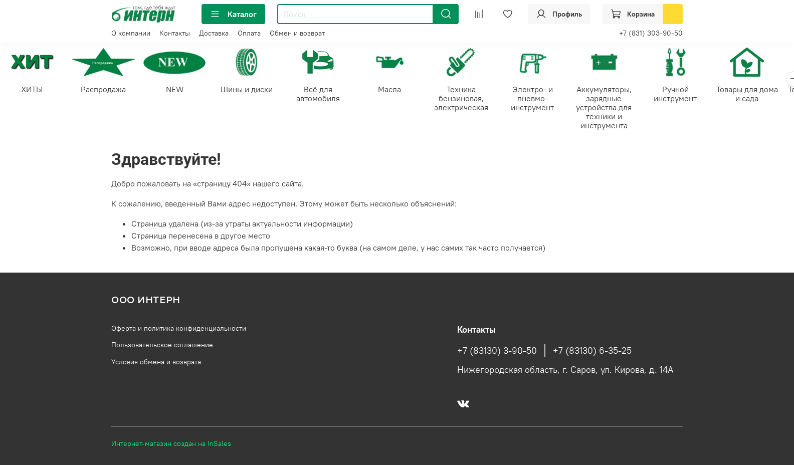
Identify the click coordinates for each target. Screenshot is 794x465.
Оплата (249, 33)
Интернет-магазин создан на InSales (171, 443)
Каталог (233, 14)
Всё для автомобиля (324, 94)
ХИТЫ (33, 90)
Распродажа (105, 90)
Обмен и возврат (297, 33)
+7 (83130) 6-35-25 (592, 350)
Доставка (214, 33)
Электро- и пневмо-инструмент (542, 99)
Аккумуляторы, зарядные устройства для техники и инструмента (616, 108)
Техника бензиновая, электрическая (470, 99)
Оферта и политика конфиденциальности (178, 328)
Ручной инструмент (688, 94)
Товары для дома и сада (761, 94)
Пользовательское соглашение (162, 344)
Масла (397, 90)
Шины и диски (251, 90)
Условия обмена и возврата (156, 361)
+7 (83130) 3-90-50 (497, 350)
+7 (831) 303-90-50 (651, 33)
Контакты (174, 33)
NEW (178, 90)
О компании (130, 33)
